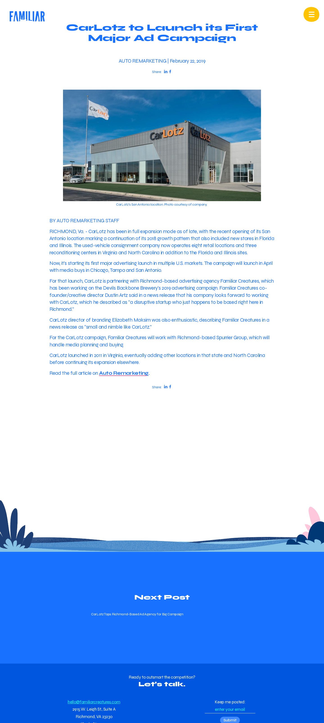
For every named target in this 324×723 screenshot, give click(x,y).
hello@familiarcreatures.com (94, 702)
